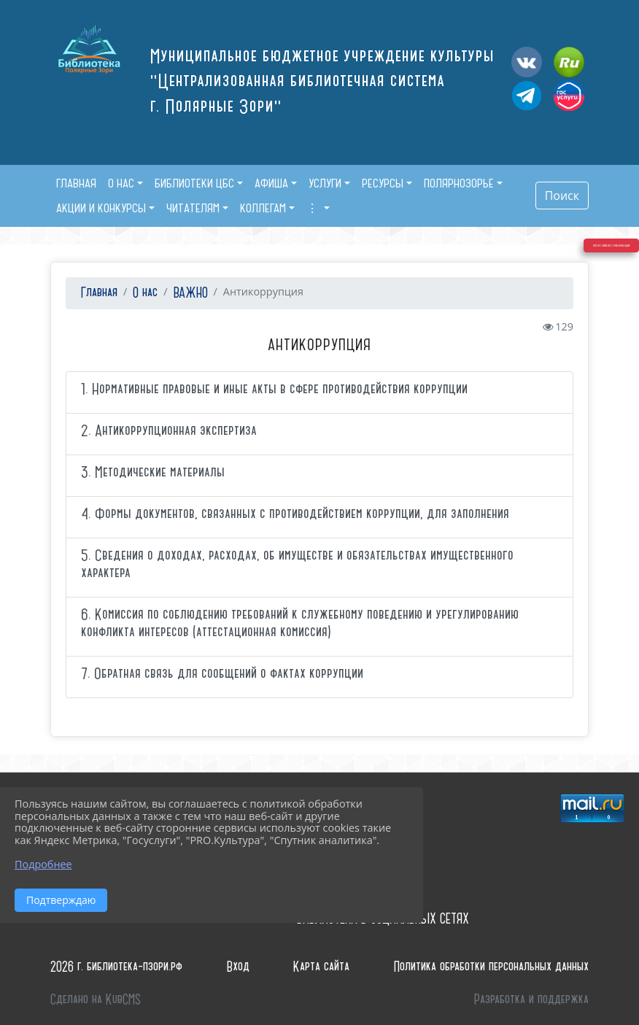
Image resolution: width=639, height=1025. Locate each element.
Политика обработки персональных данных (491, 967)
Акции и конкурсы (101, 208)
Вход (238, 967)
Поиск (562, 195)
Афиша (271, 183)
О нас (121, 183)
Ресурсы (382, 183)
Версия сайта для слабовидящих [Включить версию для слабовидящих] (586, 309)
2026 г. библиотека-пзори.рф (116, 967)
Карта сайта (321, 967)
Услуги (325, 183)
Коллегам (263, 208)
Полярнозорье (459, 183)
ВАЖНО (191, 293)
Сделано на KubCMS (95, 999)
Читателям (193, 208)
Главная (97, 293)
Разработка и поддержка (531, 999)
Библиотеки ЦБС (194, 183)
